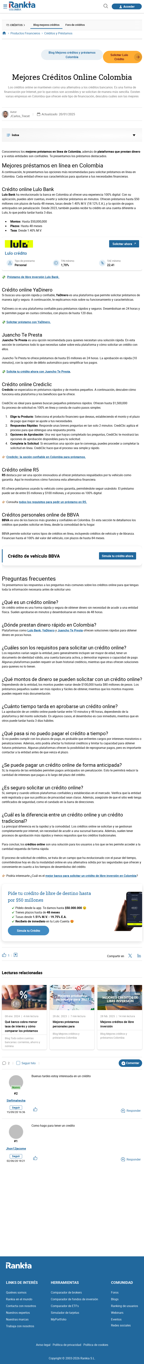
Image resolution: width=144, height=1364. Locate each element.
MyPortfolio (58, 1320)
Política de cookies (95, 1345)
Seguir (16, 1108)
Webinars (117, 1313)
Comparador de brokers (66, 1293)
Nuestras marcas (17, 1320)
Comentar (130, 1063)
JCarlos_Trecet (20, 116)
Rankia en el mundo (19, 1299)
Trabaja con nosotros (20, 1326)
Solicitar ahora (124, 244)
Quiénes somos (16, 1293)
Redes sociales (121, 1326)
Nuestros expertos (18, 1313)
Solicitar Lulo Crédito (126, 57)
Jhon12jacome (16, 1149)
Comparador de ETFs (65, 1306)
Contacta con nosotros (21, 1306)
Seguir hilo (26, 1063)
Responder (131, 1111)
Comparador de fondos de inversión (74, 1299)
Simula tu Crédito (28, 930)
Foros (114, 1293)
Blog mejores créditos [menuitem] (46, 25)
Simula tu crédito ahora (117, 556)
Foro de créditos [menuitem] (75, 25)
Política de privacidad (67, 1345)
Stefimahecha (16, 1100)
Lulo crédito (16, 253)
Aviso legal (43, 1345)
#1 (16, 1141)
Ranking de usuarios (124, 1306)
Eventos (116, 1320)
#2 (16, 1093)
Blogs (114, 1299)
